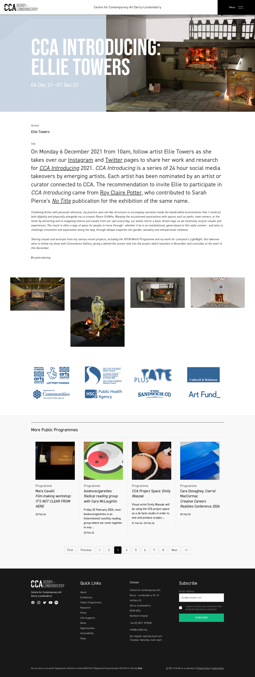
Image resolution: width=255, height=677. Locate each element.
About (83, 592)
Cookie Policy (218, 668)
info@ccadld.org (138, 629)
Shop (83, 638)
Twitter (114, 160)
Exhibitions (86, 597)
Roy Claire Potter (121, 192)
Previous (86, 550)
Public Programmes (90, 602)
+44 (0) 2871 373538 (141, 623)
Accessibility (87, 633)
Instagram (80, 160)
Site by (136, 668)
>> (186, 550)
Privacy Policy (203, 668)
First (70, 550)
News (83, 623)
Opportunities (87, 628)
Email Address (187, 591)
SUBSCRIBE (201, 617)
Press (83, 612)
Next (174, 550)
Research (85, 607)
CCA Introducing (59, 168)
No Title (61, 201)
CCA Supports (87, 618)
